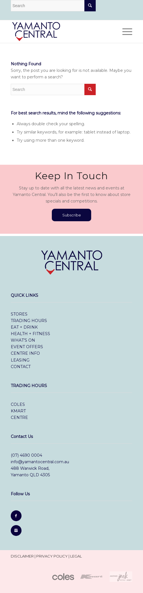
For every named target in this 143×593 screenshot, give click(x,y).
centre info (25, 353)
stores (19, 314)
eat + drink (24, 327)
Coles (18, 404)
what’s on (23, 340)
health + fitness (30, 333)
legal (76, 556)
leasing (20, 360)
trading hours (29, 320)
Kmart (18, 411)
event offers (27, 346)
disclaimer (22, 556)
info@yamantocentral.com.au (40, 461)
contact (21, 366)
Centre (19, 417)
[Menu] (124, 31)
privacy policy (52, 556)
